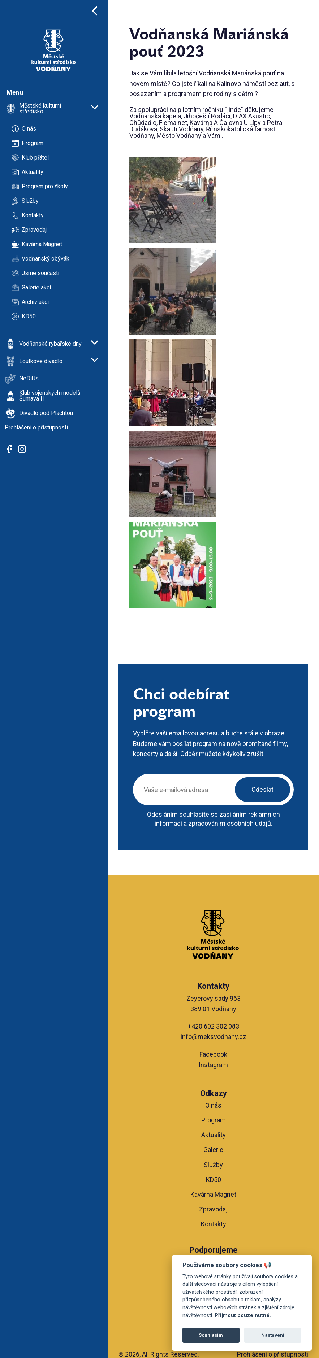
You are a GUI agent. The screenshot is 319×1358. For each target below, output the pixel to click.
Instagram (213, 1065)
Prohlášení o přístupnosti (272, 1354)
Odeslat (262, 789)
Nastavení (272, 1335)
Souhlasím (211, 1335)
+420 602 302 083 (214, 1026)
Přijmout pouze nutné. (243, 1316)
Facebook (214, 1054)
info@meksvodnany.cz (214, 1036)
